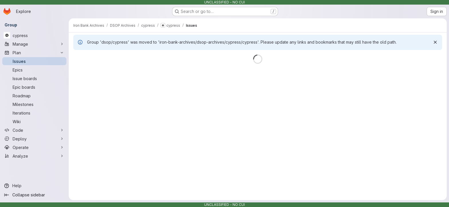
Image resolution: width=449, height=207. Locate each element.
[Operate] (34, 147)
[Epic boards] (34, 87)
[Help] (34, 186)
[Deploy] (34, 139)
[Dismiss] (435, 42)
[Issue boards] (34, 78)
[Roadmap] (34, 96)
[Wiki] (34, 121)
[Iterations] (34, 113)
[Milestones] (34, 104)
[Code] (34, 130)
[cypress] (34, 35)
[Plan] (34, 53)
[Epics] (34, 70)
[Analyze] (34, 156)
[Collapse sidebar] (34, 195)
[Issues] (34, 61)
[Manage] (34, 44)
